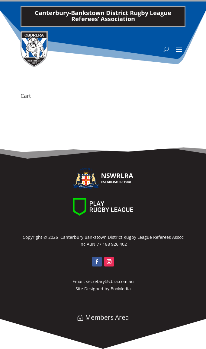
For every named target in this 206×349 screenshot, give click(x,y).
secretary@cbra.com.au (110, 281)
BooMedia (121, 288)
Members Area (107, 317)
